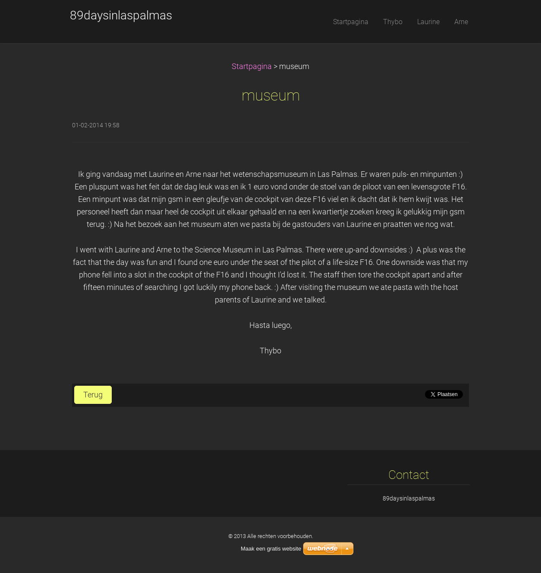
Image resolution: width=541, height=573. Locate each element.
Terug (93, 394)
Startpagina (252, 66)
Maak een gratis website (271, 548)
